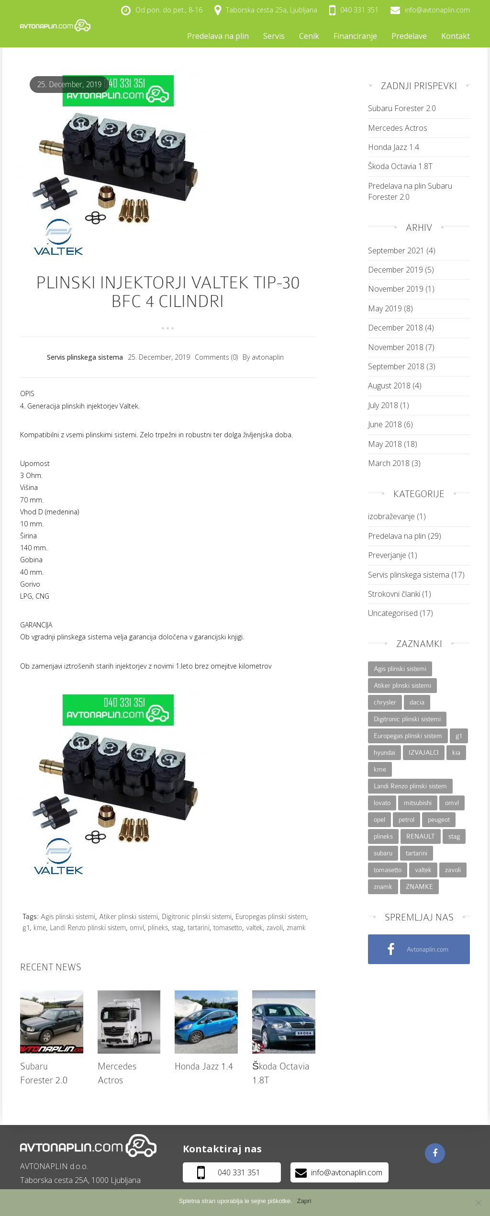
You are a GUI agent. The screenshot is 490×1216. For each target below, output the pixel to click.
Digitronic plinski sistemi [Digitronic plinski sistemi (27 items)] (407, 719)
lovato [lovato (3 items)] (382, 803)
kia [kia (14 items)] (456, 752)
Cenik (309, 36)
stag (178, 928)
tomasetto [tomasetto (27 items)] (387, 870)
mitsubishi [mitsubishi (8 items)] (418, 803)
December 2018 (395, 327)
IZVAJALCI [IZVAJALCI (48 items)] (424, 752)
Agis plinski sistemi (68, 917)
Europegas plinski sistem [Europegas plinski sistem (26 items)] (408, 735)
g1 (26, 928)
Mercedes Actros (397, 128)
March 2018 (389, 463)
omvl (137, 928)
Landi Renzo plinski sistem (88, 928)
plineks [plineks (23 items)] (383, 836)
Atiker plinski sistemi (128, 917)
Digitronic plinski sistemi (197, 917)
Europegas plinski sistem (270, 917)
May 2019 (385, 308)
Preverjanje (387, 555)
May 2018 (385, 444)
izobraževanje (391, 516)
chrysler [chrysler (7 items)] (385, 702)
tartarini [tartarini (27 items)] (416, 853)
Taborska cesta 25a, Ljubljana (265, 10)
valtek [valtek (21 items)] (423, 870)
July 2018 (383, 405)
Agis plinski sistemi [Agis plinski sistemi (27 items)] (400, 668)
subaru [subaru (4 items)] (383, 853)
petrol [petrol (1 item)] (406, 819)
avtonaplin (268, 357)
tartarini (199, 928)
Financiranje (355, 36)
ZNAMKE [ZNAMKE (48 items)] (419, 886)
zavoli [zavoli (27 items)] (453, 870)
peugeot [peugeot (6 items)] (439, 819)
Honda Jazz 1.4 (204, 1066)
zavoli (275, 928)
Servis (274, 36)
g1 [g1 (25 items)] (459, 735)
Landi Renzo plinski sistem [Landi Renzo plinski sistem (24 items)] (410, 786)
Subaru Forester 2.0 (402, 108)
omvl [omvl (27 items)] (452, 803)
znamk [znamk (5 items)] (383, 886)
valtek (254, 928)
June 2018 (385, 424)
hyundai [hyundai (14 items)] (384, 752)
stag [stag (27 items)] (454, 836)
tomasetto (227, 928)
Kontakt (455, 36)
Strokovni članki (394, 594)
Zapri (304, 1201)
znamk (296, 928)
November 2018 (395, 347)
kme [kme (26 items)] (380, 769)
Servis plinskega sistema (85, 357)
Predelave (409, 36)
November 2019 (395, 289)
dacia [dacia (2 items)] (417, 702)
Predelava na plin (218, 36)
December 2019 (395, 269)
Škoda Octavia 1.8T (400, 166)
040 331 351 (354, 10)
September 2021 (396, 250)
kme (39, 928)
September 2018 (396, 366)
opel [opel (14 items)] (379, 819)
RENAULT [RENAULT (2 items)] (420, 836)
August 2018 (389, 385)
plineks (158, 928)
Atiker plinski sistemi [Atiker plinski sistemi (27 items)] (402, 685)
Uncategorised (393, 613)
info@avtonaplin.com (430, 10)
